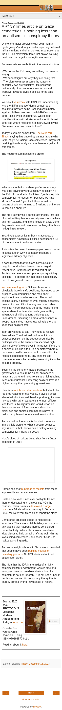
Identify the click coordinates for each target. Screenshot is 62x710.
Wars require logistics (14, 287)
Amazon (18, 622)
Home (31, 693)
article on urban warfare (28, 390)
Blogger (37, 706)
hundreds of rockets (33, 489)
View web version (31, 699)
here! (25, 644)
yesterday (20, 102)
